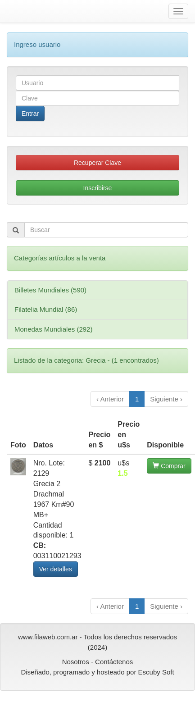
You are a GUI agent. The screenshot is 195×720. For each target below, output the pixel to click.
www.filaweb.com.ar (48, 637)
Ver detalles (55, 569)
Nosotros (75, 661)
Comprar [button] (169, 465)
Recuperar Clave (97, 162)
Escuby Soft (156, 672)
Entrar (30, 113)
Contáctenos (114, 661)
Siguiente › (166, 399)
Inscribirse (97, 187)
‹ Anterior (110, 399)
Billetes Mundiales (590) (50, 290)
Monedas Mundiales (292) (53, 329)
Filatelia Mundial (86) (45, 309)
